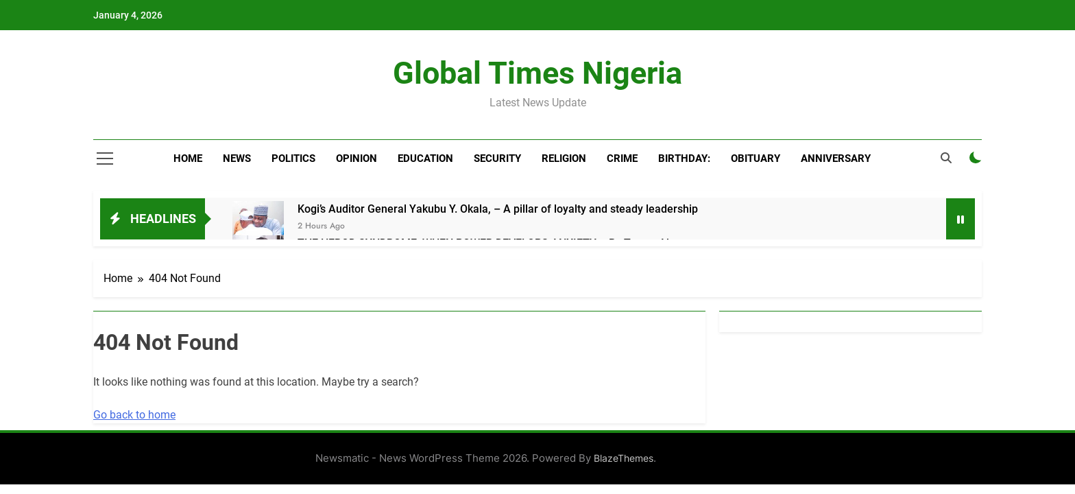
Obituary (755, 158)
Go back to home (134, 414)
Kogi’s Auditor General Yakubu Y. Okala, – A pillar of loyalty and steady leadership (498, 208)
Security (497, 158)
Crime (622, 158)
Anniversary (836, 158)
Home (187, 158)
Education (425, 158)
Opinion (356, 158)
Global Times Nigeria (537, 73)
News (237, 158)
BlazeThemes (623, 458)
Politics (293, 158)
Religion (564, 158)
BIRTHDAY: (684, 158)
